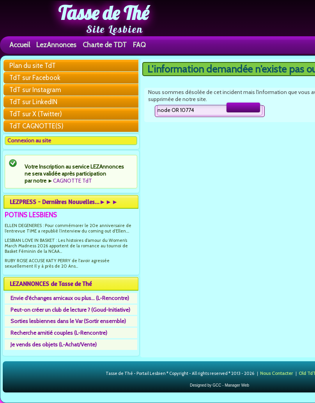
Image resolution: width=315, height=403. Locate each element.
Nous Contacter (276, 373)
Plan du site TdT (32, 65)
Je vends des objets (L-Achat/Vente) (54, 344)
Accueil (19, 45)
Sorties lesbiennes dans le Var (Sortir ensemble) (68, 321)
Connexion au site (29, 140)
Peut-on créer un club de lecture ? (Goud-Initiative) (70, 309)
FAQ (139, 45)
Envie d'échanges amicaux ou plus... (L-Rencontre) (70, 298)
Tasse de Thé (103, 13)
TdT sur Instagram (35, 90)
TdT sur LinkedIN (33, 102)
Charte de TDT (105, 45)
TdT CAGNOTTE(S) (36, 126)
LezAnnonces (56, 45)
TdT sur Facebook (34, 78)
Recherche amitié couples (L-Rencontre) (59, 332)
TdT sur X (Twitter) (35, 114)
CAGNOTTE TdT (72, 180)
